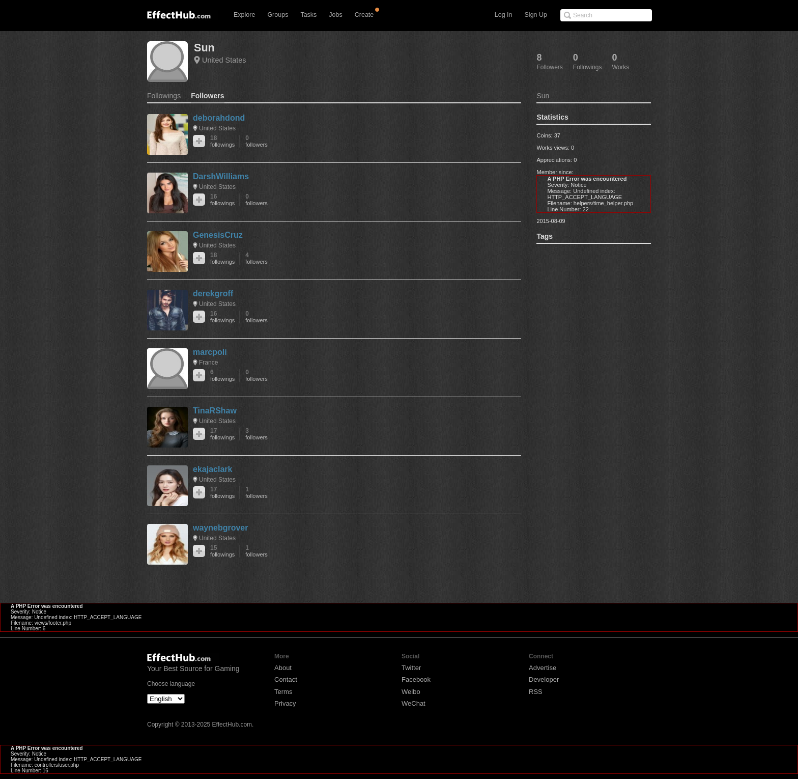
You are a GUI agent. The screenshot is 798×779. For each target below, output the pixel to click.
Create (364, 14)
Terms (283, 691)
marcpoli (210, 352)
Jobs (335, 14)
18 (222, 141)
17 (222, 434)
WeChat (413, 703)
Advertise (542, 668)
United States (224, 60)
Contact (285, 679)
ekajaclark (212, 469)
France (208, 362)
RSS (536, 691)
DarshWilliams (221, 176)
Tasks (308, 14)
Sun (204, 47)
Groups (277, 14)
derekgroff (213, 293)
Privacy (285, 703)
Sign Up (536, 14)
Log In (503, 14)
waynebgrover (220, 527)
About (283, 668)
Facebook (416, 679)
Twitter (411, 668)
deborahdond (219, 118)
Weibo (411, 691)
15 (222, 551)
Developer (544, 679)
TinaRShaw (215, 410)
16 (222, 199)
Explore (244, 14)
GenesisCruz (218, 235)
